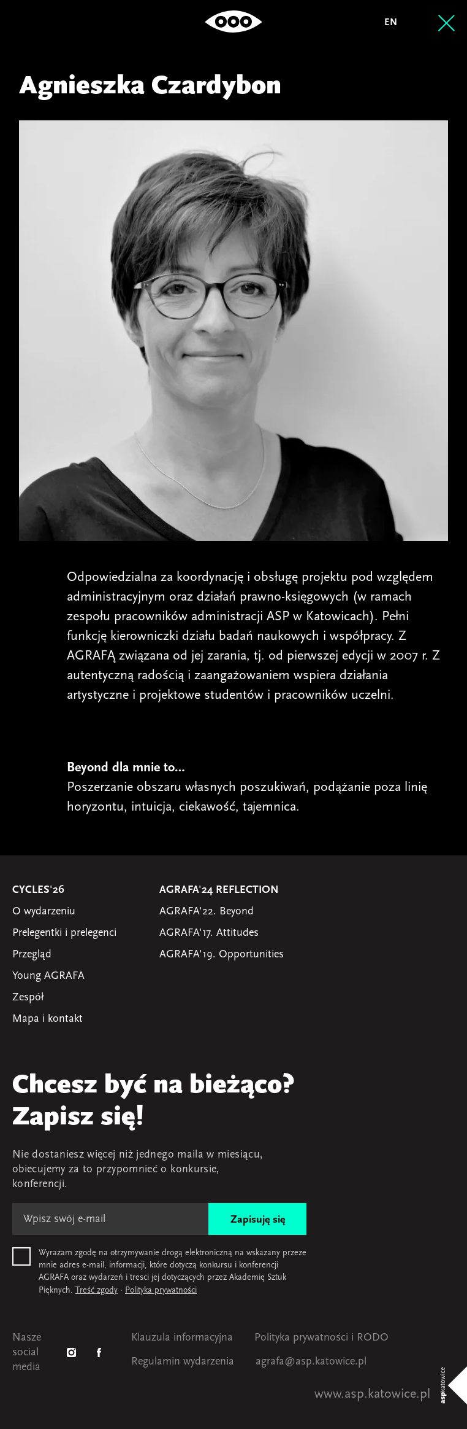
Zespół (28, 997)
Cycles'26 (38, 890)
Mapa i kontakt (47, 1019)
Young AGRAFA (48, 976)
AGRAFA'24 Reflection (219, 890)
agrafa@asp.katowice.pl (311, 1362)
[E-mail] (110, 1219)
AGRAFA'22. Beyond (206, 911)
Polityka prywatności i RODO (321, 1338)
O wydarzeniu (43, 911)
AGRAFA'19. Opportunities (221, 954)
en (390, 23)
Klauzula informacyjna (182, 1338)
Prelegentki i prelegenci (64, 933)
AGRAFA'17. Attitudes (209, 933)
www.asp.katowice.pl (372, 1394)
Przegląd (31, 954)
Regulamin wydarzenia (182, 1362)
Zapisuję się (257, 1220)
